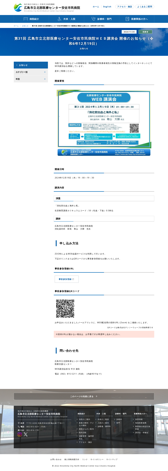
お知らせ (25, 26)
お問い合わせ (56, 459)
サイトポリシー (97, 459)
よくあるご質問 (144, 6)
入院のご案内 (103, 423)
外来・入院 (101, 414)
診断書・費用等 (104, 426)
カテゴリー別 (21, 72)
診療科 (119, 419)
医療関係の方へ (140, 414)
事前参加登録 (66, 280)
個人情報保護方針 (71, 459)
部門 (118, 423)
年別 (18, 79)
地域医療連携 (140, 423)
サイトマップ (112, 459)
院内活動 (82, 432)
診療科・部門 (120, 414)
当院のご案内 (84, 419)
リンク (85, 459)
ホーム (96, 6)
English (107, 6)
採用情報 (139, 419)
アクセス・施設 (124, 6)
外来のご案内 (103, 419)
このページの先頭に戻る (82, 396)
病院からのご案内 (86, 429)
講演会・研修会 (141, 432)
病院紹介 (81, 414)
